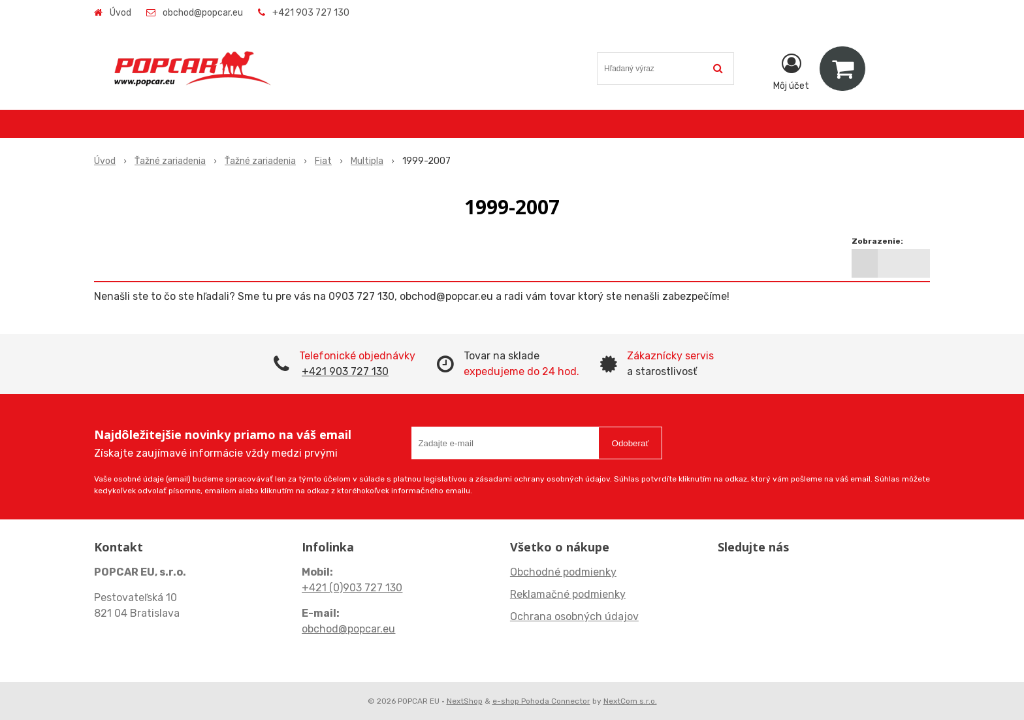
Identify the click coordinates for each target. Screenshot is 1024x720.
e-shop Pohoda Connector (541, 701)
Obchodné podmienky (563, 572)
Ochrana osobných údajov (574, 616)
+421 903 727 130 (310, 12)
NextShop (465, 701)
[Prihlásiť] (791, 71)
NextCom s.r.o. (630, 701)
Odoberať (630, 443)
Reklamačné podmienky (568, 594)
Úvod (120, 12)
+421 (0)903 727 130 (352, 587)
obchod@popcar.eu (203, 12)
